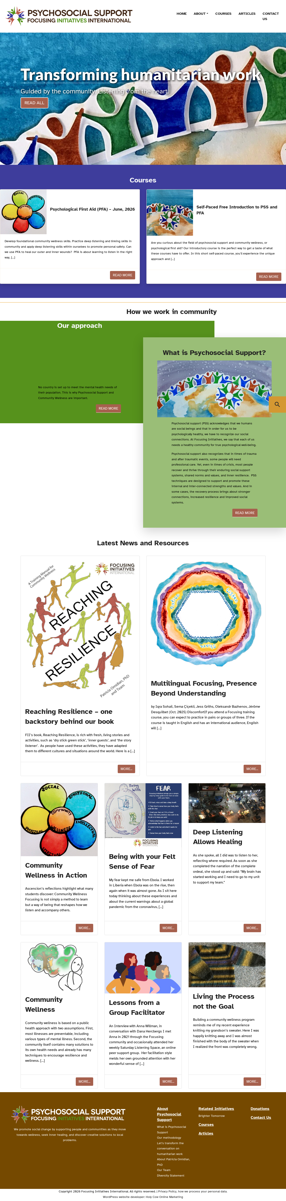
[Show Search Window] (277, 404)
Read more (108, 408)
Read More (122, 275)
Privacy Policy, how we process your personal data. (192, 1191)
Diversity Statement (170, 1175)
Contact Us (271, 16)
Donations (260, 1108)
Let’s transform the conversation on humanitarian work (170, 1148)
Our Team (163, 1170)
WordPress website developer (123, 1197)
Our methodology (169, 1138)
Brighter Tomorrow (212, 1116)
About (200, 13)
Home (182, 13)
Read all (34, 103)
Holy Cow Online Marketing (164, 1197)
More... (126, 769)
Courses (223, 13)
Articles (247, 13)
